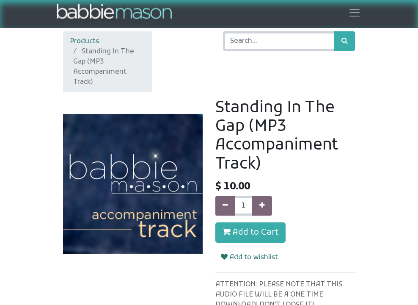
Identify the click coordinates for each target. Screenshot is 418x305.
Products (84, 41)
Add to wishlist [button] (249, 257)
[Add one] (262, 206)
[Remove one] (225, 206)
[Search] (344, 41)
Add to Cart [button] (250, 232)
